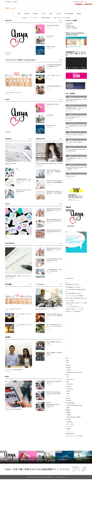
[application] (76, 63)
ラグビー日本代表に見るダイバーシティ (74, 306)
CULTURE (58, 13)
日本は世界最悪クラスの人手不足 (73, 287)
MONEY (68, 391)
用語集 (68, 407)
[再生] (67, 67)
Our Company (8, 1)
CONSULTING (70, 384)
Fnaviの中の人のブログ (72, 284)
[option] (9, 457)
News (68, 363)
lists (60, 20)
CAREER (69, 370)
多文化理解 (69, 421)
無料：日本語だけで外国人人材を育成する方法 (76, 298)
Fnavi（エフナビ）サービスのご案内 (62, 17)
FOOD (68, 393)
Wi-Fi (68, 395)
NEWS (19, 13)
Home (12, 13)
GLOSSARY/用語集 (69, 13)
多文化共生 (24, 17)
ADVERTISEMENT (46, 17)
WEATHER (26, 13)
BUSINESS (35, 13)
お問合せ (15, 1)
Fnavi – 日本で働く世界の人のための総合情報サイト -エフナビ (37, 469)
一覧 (60, 243)
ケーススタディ (34, 17)
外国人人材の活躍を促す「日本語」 (74, 293)
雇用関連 (68, 412)
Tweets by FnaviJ (69, 278)
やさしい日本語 (70, 424)
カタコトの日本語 (70, 300)
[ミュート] (82, 67)
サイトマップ (76, 468)
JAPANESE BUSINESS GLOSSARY (74, 405)
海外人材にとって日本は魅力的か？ (74, 311)
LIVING (50, 13)
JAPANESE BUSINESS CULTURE (74, 372)
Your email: (68, 24)
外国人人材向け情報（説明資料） (74, 417)
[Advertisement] (76, 265)
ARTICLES (69, 400)
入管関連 (68, 414)
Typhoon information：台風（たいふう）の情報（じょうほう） (76, 303)
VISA (68, 377)
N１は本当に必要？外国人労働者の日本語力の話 (76, 290)
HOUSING (69, 386)
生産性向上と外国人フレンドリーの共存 (74, 309)
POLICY (43, 13)
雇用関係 (79, 13)
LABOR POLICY (70, 379)
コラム (68, 431)
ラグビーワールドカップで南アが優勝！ (74, 295)
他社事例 (68, 428)
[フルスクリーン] (85, 67)
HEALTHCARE (70, 388)
